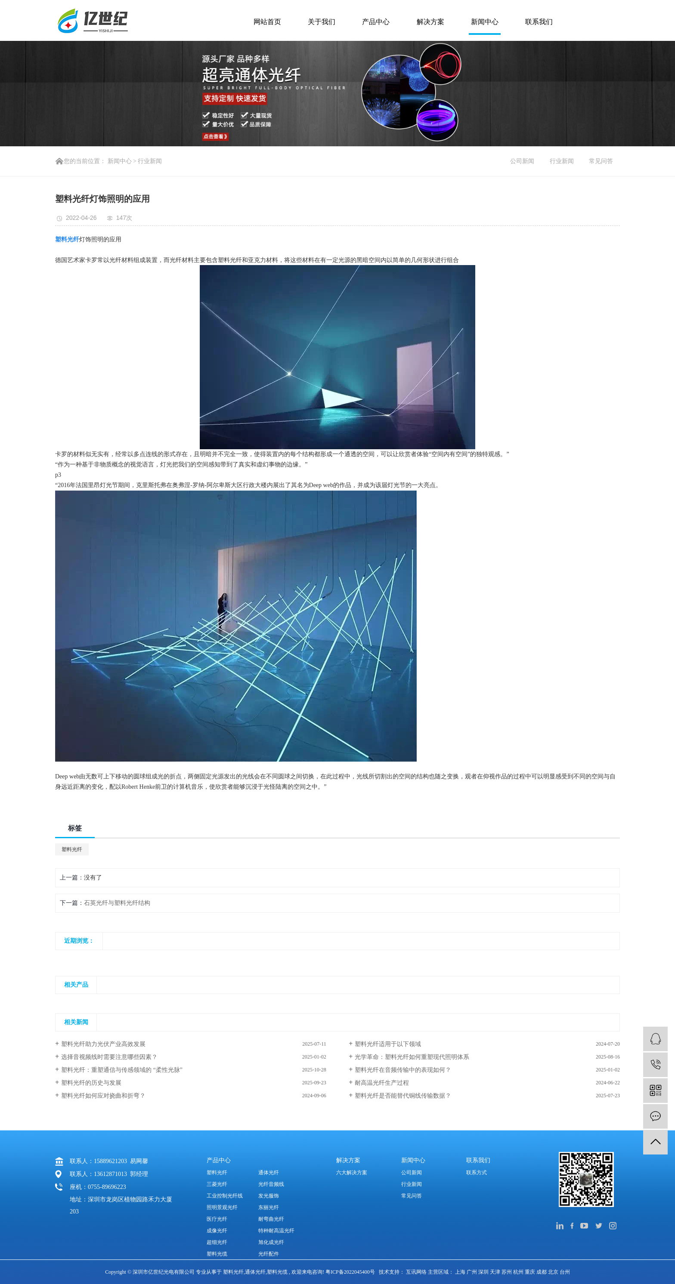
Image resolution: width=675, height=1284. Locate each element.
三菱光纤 (217, 1184)
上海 (461, 1272)
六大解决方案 (351, 1172)
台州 (565, 1272)
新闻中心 (485, 22)
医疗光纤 (217, 1219)
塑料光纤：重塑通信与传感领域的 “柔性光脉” (122, 1070)
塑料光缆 (217, 1253)
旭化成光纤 (271, 1242)
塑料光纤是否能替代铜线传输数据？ (403, 1096)
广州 (472, 1272)
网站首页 (267, 22)
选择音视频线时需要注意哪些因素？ (109, 1057)
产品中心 (376, 22)
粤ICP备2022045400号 (350, 1272)
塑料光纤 (72, 849)
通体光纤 (268, 1172)
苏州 (507, 1272)
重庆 (530, 1272)
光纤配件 (268, 1253)
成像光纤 (217, 1230)
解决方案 (430, 22)
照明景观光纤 (222, 1207)
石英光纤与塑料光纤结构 (117, 903)
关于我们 (321, 22)
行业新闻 (150, 161)
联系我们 (539, 22)
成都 (542, 1272)
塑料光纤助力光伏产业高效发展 (103, 1044)
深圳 (484, 1272)
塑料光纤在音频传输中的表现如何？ (403, 1070)
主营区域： (441, 1272)
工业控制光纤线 (225, 1195)
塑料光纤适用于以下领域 (388, 1044)
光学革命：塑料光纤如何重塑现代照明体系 (412, 1057)
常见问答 (601, 161)
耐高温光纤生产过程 (382, 1083)
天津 (496, 1272)
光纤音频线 (271, 1184)
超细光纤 (217, 1242)
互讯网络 (416, 1272)
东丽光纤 (268, 1207)
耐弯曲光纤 (271, 1219)
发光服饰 (268, 1195)
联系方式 (476, 1172)
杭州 (519, 1272)
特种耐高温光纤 (276, 1230)
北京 (554, 1272)
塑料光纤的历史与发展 (91, 1083)
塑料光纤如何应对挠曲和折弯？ (103, 1096)
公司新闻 (522, 161)
